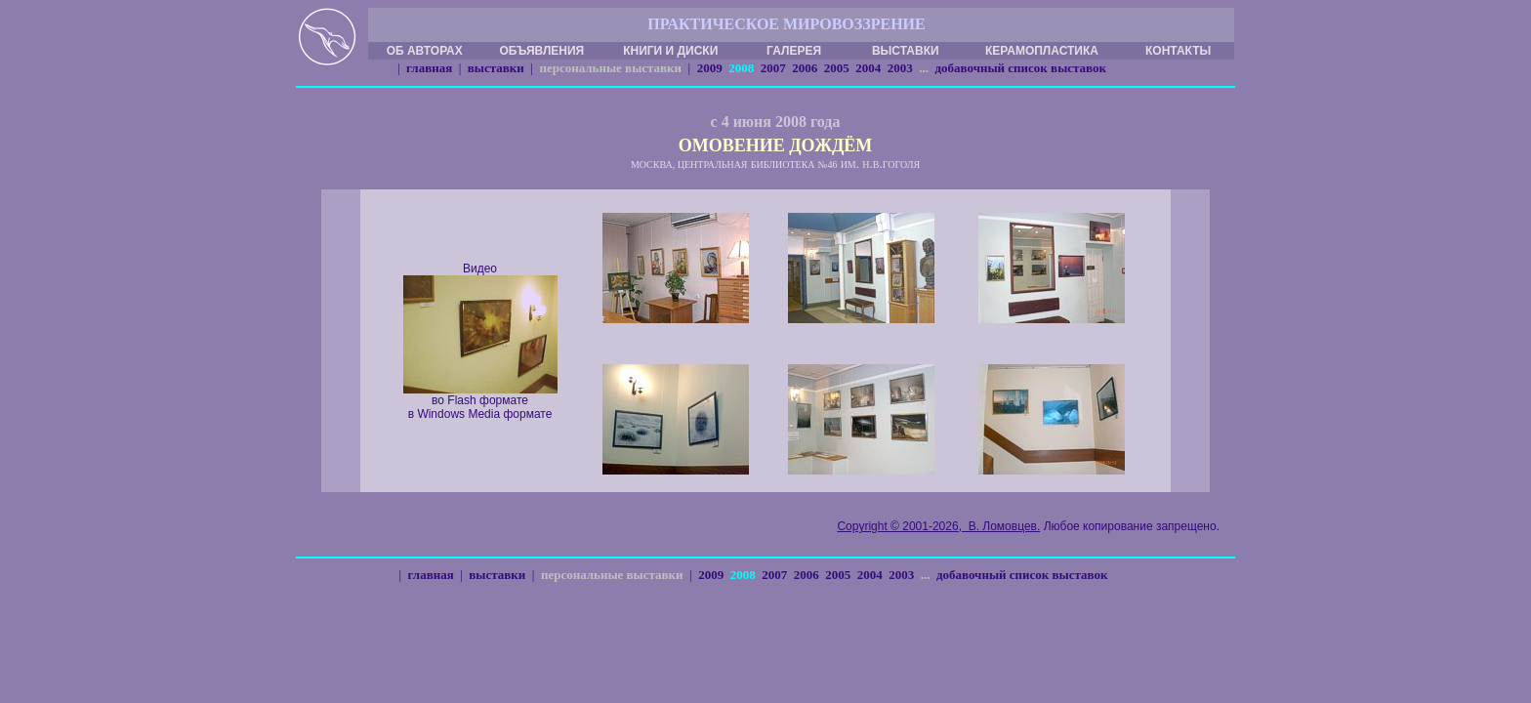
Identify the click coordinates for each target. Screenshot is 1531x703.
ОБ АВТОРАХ (425, 51)
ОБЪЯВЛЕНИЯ (541, 51)
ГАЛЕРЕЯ (793, 51)
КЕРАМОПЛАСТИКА (1041, 51)
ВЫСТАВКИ (905, 51)
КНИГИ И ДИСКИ (670, 51)
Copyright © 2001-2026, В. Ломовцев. (938, 526)
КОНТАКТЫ (1178, 51)
